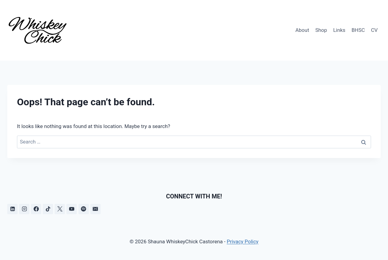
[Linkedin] (12, 209)
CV (374, 30)
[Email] (95, 209)
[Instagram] (24, 209)
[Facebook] (36, 209)
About (302, 30)
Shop (321, 30)
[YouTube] (71, 209)
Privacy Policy (243, 241)
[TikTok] (48, 209)
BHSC (358, 30)
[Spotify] (84, 209)
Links (339, 30)
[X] (60, 209)
